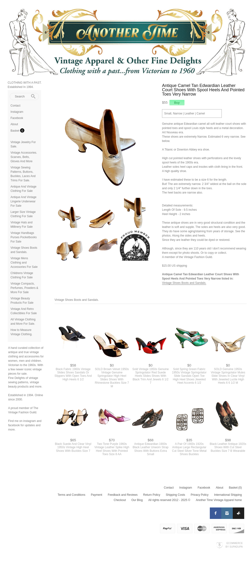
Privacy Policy (200, 494)
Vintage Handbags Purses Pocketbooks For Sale (24, 237)
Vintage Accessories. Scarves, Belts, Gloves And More (24, 157)
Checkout (120, 500)
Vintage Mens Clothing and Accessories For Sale (24, 263)
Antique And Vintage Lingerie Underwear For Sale (24, 201)
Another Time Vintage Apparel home (219, 500)
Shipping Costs (175, 494)
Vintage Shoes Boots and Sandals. (184, 283)
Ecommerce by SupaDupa (234, 545)
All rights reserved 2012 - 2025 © (169, 500)
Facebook (17, 118)
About (14, 124)
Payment (96, 494)
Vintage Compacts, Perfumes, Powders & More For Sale (24, 288)
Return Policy (151, 494)
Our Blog (137, 500)
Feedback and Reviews (123, 494)
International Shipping (228, 494)
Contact (15, 105)
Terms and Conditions (71, 494)
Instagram (17, 111)
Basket (15, 130)
